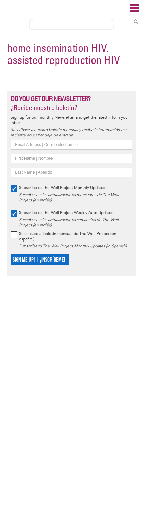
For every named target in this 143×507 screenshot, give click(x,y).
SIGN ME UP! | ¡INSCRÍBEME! (39, 259)
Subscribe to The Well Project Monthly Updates (62, 188)
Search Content (135, 22)
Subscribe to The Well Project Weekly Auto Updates (66, 213)
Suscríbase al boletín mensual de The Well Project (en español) (67, 236)
